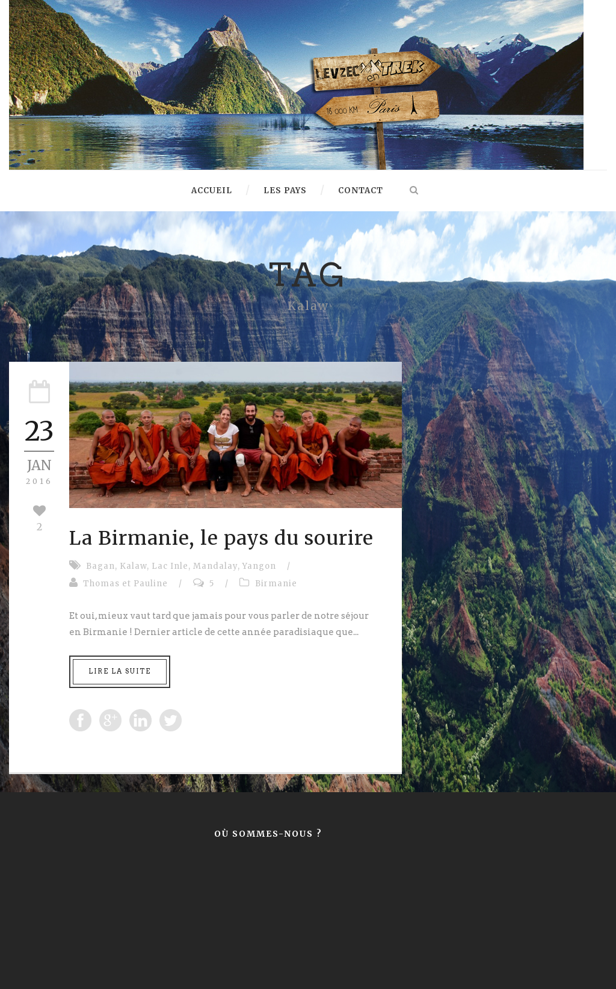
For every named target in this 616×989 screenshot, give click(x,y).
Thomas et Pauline (125, 583)
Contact (360, 190)
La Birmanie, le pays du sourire (221, 538)
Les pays (285, 190)
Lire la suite (119, 671)
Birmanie (276, 583)
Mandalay (215, 566)
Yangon (259, 566)
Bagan (100, 566)
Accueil (211, 190)
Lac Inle (170, 566)
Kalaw (133, 566)
